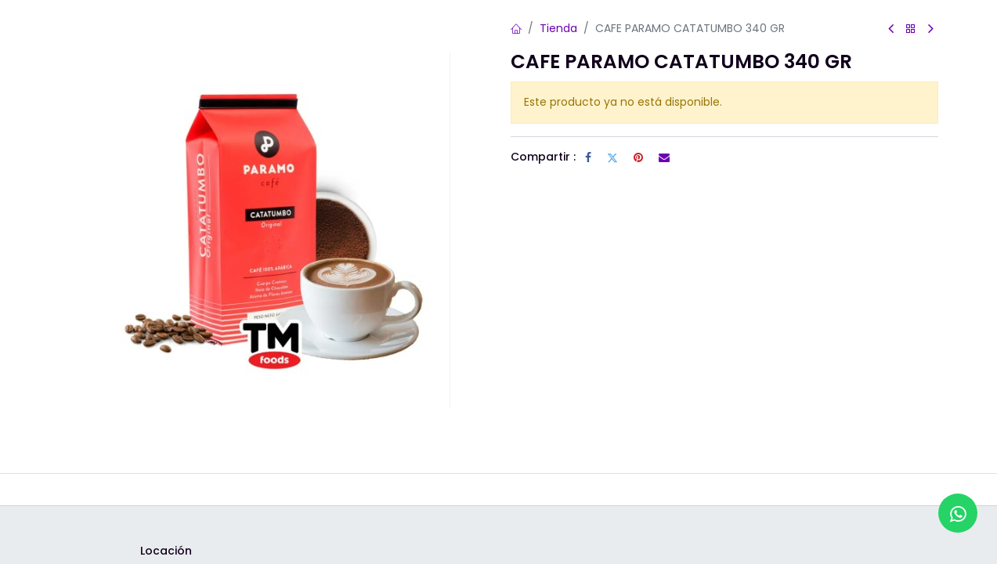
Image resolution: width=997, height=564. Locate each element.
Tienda (558, 28)
